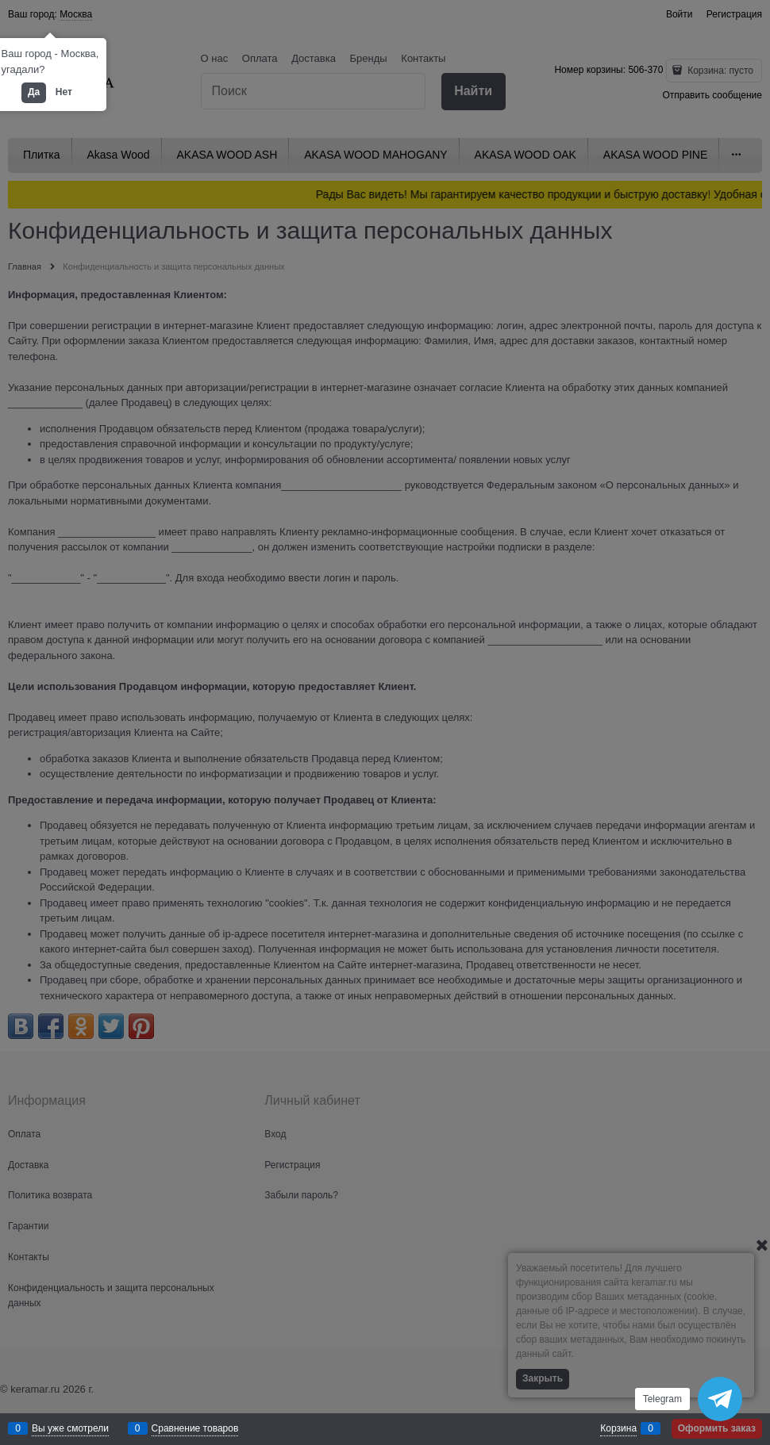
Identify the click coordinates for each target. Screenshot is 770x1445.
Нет (64, 92)
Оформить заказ (717, 1428)
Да (34, 92)
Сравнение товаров (195, 1428)
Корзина (618, 1428)
